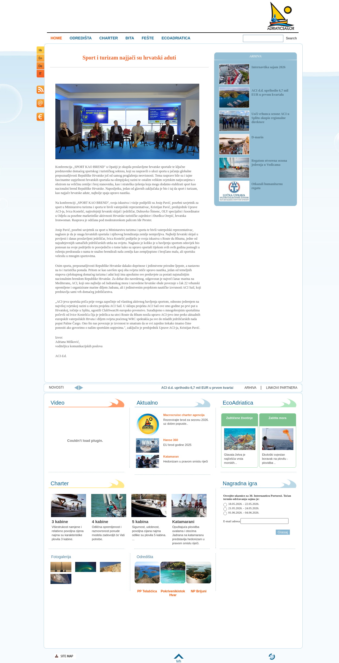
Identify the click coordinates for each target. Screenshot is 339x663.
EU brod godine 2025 (177, 444)
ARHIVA (250, 388)
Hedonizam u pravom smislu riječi (185, 461)
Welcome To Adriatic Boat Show (280, 15)
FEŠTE (148, 38)
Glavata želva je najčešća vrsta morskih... (234, 458)
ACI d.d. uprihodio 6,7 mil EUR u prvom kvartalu (223, 388)
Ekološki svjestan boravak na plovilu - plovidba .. (275, 458)
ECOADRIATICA (175, 38)
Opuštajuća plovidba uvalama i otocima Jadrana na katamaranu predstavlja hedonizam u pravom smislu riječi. (188, 535)
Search (291, 38)
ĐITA (129, 38)
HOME (56, 38)
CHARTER (108, 38)
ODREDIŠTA (81, 38)
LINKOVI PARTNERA (281, 388)
